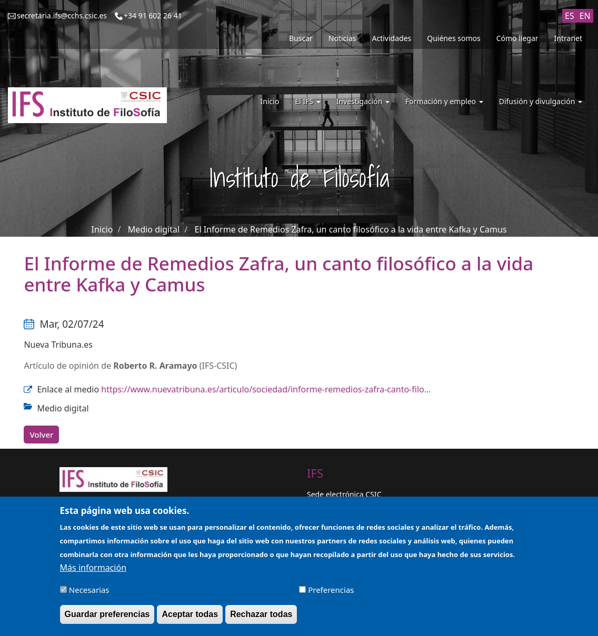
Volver (41, 434)
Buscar (301, 38)
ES (569, 16)
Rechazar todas (261, 617)
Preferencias (331, 593)
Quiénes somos (453, 38)
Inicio (270, 101)
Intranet (568, 38)
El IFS (307, 101)
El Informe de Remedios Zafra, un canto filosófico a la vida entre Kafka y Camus (351, 229)
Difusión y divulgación (540, 101)
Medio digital (154, 229)
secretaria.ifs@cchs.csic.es (62, 16)
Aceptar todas (190, 617)
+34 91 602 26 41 (153, 16)
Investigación (363, 101)
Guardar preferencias (107, 617)
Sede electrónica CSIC (344, 494)
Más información (93, 571)
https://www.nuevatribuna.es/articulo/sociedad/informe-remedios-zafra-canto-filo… (266, 389)
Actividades (392, 38)
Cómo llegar (517, 38)
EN (585, 16)
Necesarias (89, 593)
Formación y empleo (444, 101)
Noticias (342, 38)
